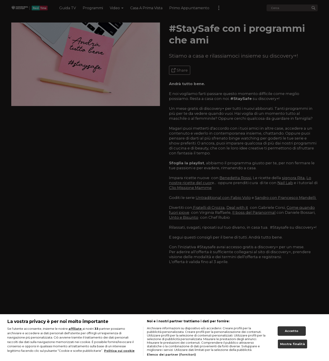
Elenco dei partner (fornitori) (171, 359)
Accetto (291, 335)
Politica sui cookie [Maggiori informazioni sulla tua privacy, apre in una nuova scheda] (119, 355)
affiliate (75, 333)
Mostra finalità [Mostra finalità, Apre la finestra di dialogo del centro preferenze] (292, 348)
